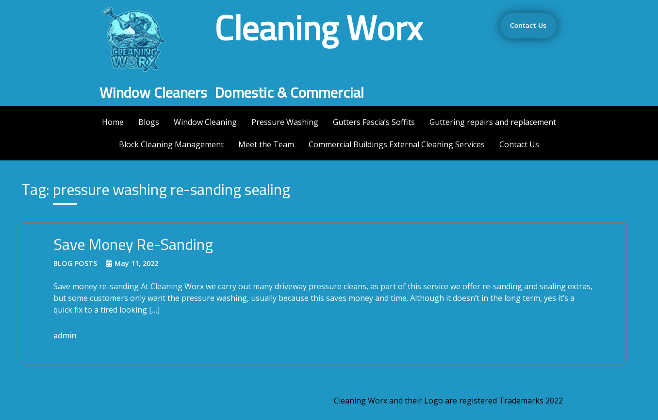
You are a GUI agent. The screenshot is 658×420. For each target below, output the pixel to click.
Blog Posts (75, 263)
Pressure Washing (284, 122)
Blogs (148, 122)
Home (113, 122)
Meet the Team (266, 144)
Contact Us (519, 144)
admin (65, 335)
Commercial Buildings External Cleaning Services (397, 144)
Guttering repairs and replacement (492, 122)
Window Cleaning (205, 122)
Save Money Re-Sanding (133, 244)
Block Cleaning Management (171, 144)
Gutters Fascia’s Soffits (374, 122)
